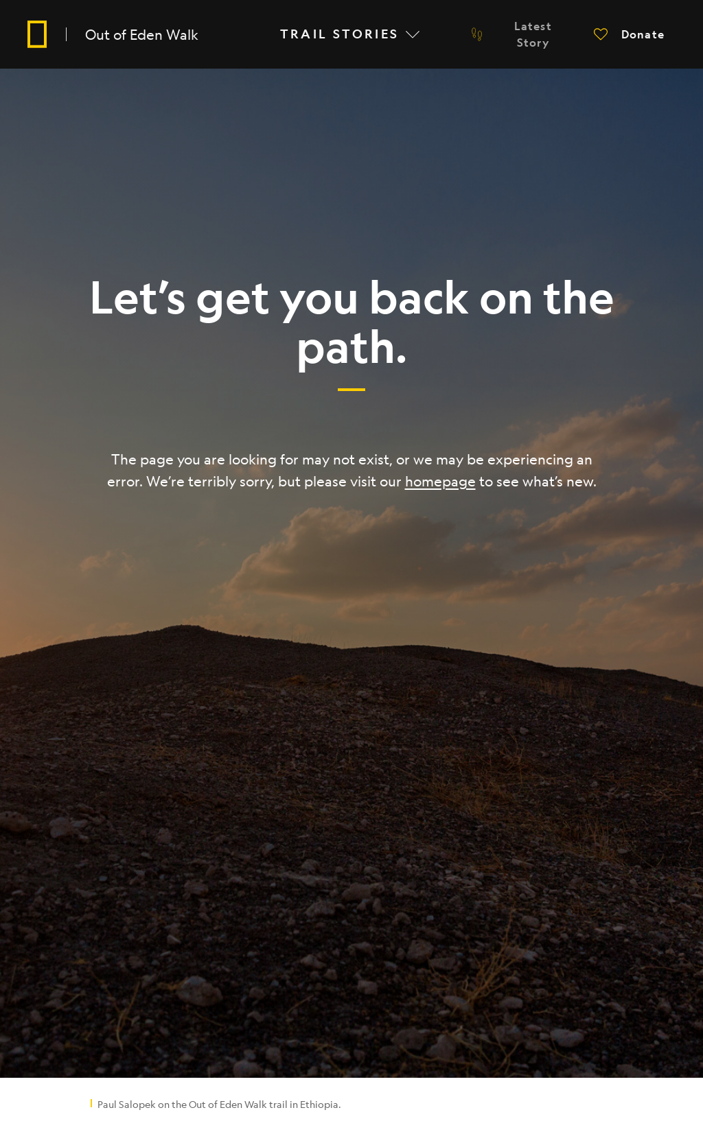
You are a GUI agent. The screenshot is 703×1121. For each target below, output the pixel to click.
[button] (629, 34)
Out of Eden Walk (141, 34)
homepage (440, 481)
